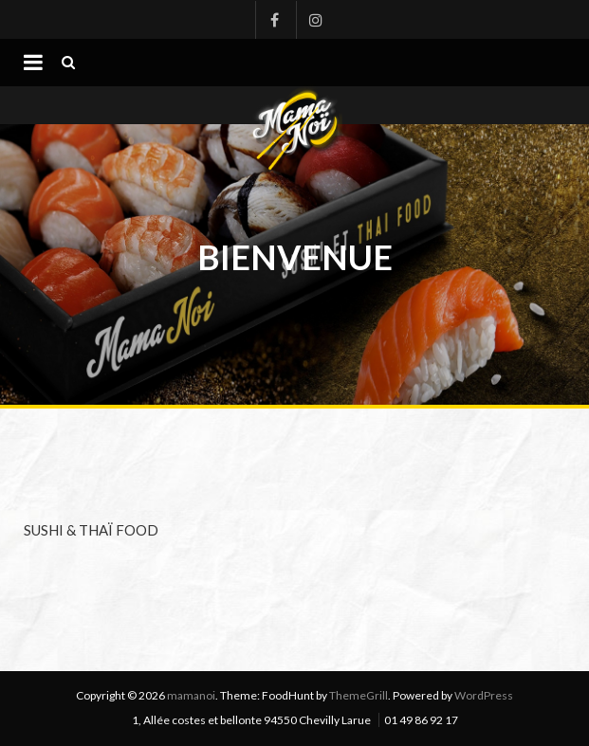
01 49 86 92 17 (421, 720)
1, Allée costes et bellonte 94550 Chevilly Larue (251, 720)
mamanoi (191, 695)
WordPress (483, 695)
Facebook (274, 20)
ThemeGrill (358, 695)
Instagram (315, 20)
